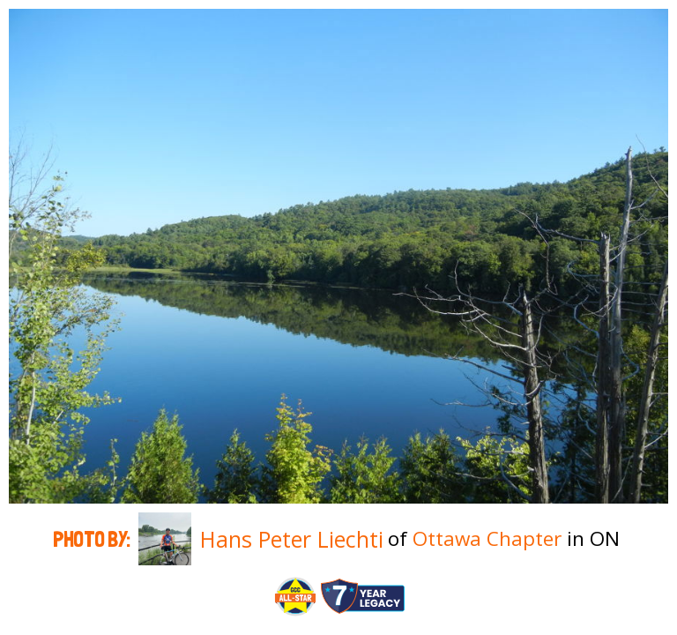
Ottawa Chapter (487, 538)
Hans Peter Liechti (291, 539)
